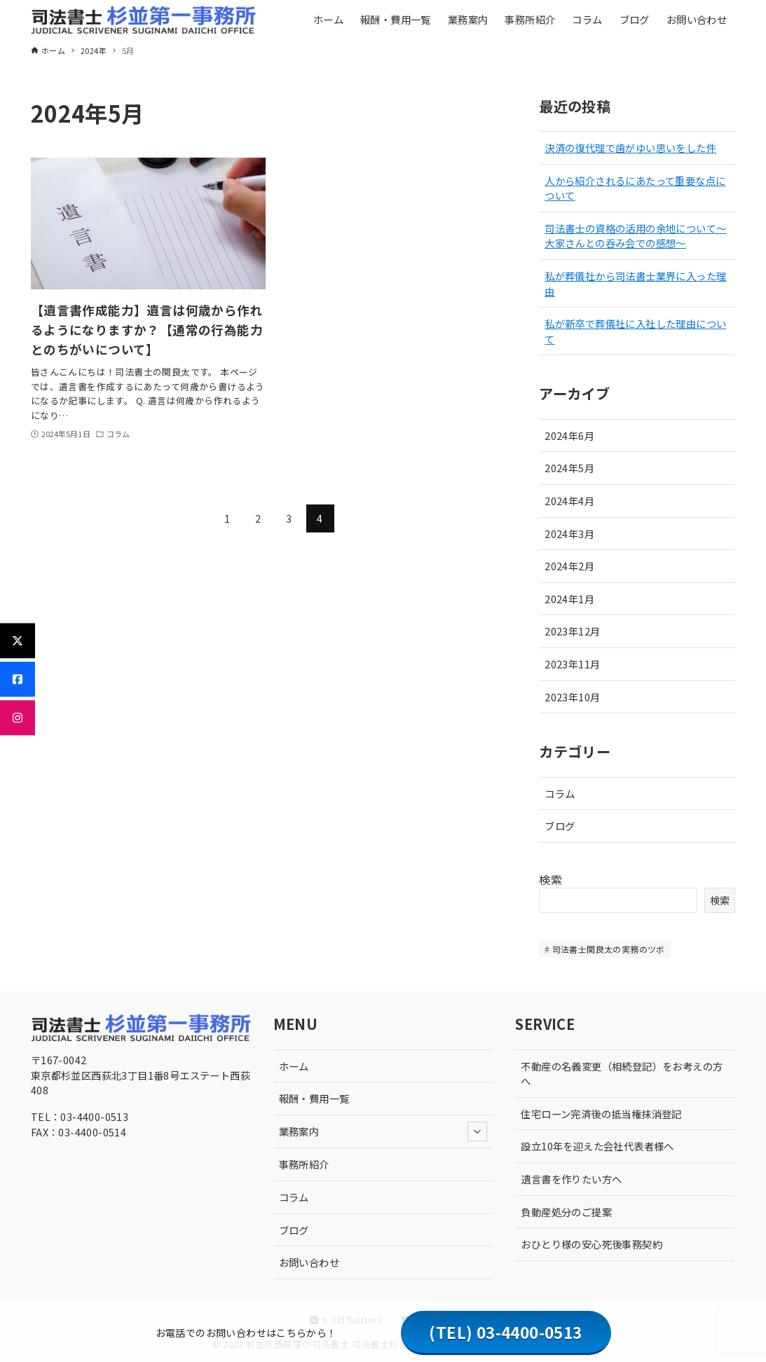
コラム (560, 793)
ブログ (560, 825)
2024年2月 (569, 565)
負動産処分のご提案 (566, 1211)
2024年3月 (569, 533)
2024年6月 (569, 435)
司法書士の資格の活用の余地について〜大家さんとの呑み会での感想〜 (635, 236)
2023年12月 (572, 631)
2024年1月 (569, 598)
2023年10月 (572, 696)
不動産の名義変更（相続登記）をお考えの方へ (622, 1074)
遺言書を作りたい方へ (571, 1178)
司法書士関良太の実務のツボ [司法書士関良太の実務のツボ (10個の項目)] (608, 949)
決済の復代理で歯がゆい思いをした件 (630, 147)
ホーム (294, 1066)
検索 (550, 879)
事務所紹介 (304, 1164)
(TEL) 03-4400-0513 (505, 1332)
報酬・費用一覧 (314, 1098)
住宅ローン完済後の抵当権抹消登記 (601, 1113)
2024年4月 (569, 500)
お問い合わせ (309, 1262)
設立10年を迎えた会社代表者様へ (597, 1146)
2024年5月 (569, 467)
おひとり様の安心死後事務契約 (591, 1244)
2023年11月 (572, 663)
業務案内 (383, 1131)
